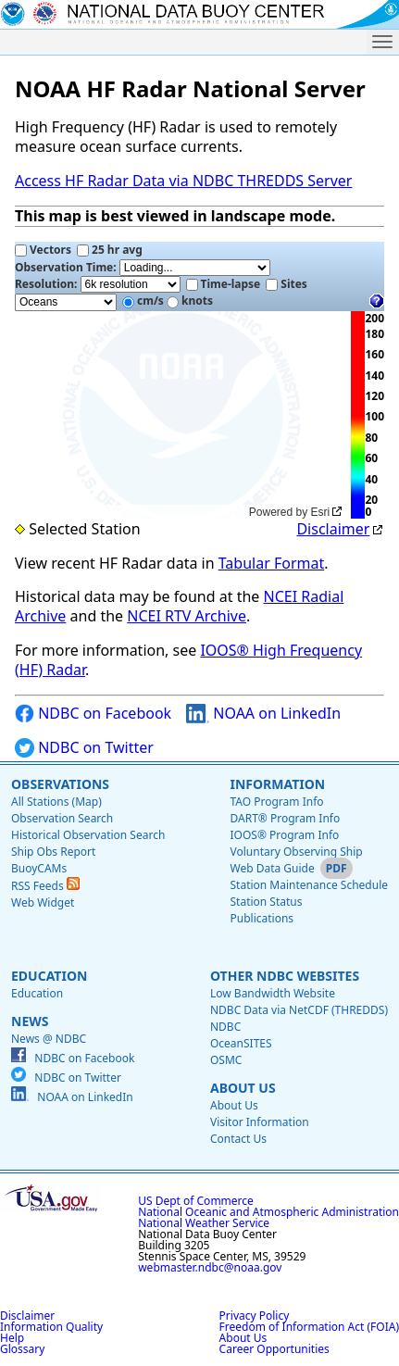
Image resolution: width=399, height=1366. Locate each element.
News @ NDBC (48, 1038)
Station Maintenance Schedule (309, 885)
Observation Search (62, 818)
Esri (320, 512)
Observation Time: (142, 267)
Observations (60, 784)
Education (49, 975)
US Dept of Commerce (196, 1201)
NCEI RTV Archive (186, 616)
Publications (261, 918)
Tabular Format (271, 563)
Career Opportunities (274, 1349)
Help (12, 1338)
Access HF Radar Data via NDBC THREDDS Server (183, 180)
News (29, 1021)
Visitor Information (259, 1122)
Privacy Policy (254, 1315)
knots (190, 300)
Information (277, 784)
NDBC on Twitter (84, 748)
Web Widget (42, 902)
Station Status (266, 901)
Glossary (22, 1349)
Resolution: (98, 284)
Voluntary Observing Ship (296, 851)
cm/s (143, 300)
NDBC (225, 1026)
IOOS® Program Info (284, 835)
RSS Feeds (45, 886)
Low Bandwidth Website (272, 993)
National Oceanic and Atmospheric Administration (268, 1212)
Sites (286, 284)
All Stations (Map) (56, 801)
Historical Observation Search (88, 835)
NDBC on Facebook (93, 713)
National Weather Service (203, 1223)
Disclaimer (332, 529)
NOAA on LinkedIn (263, 713)
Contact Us (238, 1139)
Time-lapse (223, 284)
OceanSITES (241, 1043)
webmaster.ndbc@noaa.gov (209, 1267)
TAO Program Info (276, 801)
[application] (181, 415)
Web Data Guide (272, 868)
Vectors (43, 249)
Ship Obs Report (53, 851)
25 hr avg (110, 249)
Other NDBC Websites (284, 975)
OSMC (226, 1060)
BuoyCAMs (39, 868)
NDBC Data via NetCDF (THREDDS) (299, 1010)
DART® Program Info (285, 818)
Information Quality (51, 1327)
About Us (243, 1088)
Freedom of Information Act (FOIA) (309, 1327)
